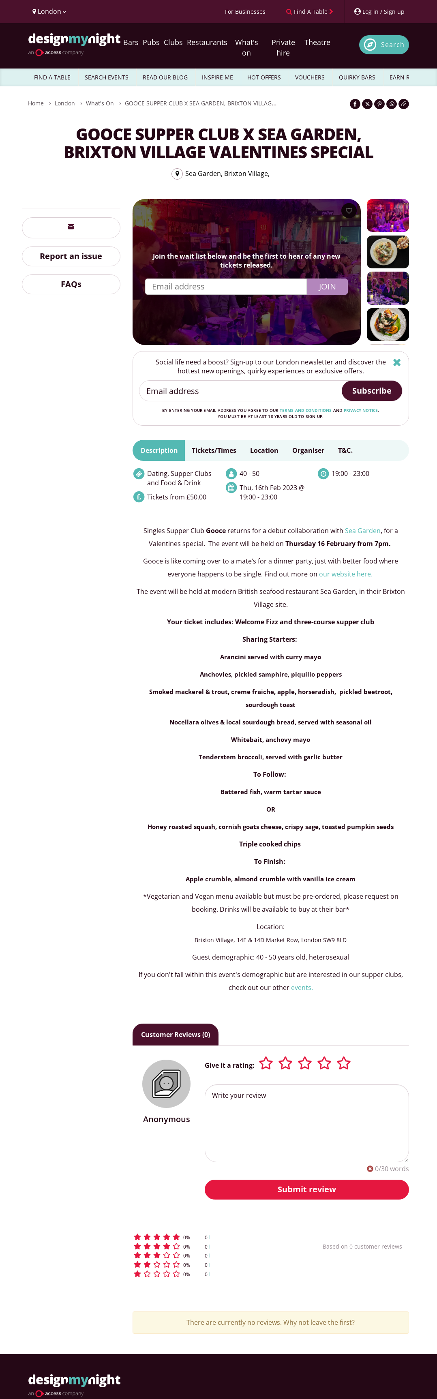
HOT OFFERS (264, 77)
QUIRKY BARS (357, 77)
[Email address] (241, 391)
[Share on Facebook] (355, 104)
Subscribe (372, 390)
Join (327, 286)
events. (302, 987)
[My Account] (379, 11)
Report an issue (71, 256)
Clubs (173, 42)
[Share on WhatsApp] (391, 104)
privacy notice (361, 410)
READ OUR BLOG (165, 77)
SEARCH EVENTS (107, 77)
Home (36, 103)
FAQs (71, 284)
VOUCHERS (310, 77)
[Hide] (397, 362)
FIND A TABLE (52, 77)
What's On (100, 103)
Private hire (283, 47)
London (65, 103)
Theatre (317, 42)
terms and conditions (306, 410)
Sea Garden (363, 530)
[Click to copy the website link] (403, 104)
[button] (211, 1237)
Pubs (151, 42)
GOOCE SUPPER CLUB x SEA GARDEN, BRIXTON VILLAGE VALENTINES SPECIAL (229, 103)
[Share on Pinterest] (379, 104)
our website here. (346, 574)
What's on (246, 47)
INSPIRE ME (217, 77)
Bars (131, 42)
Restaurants (207, 42)
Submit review (307, 1189)
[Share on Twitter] (367, 104)
